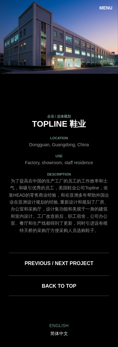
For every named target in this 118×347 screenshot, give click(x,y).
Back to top (59, 286)
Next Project (74, 263)
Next (108, 37)
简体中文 (59, 333)
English (59, 325)
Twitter (74, 309)
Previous (9, 37)
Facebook (59, 309)
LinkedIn (44, 309)
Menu (105, 7)
